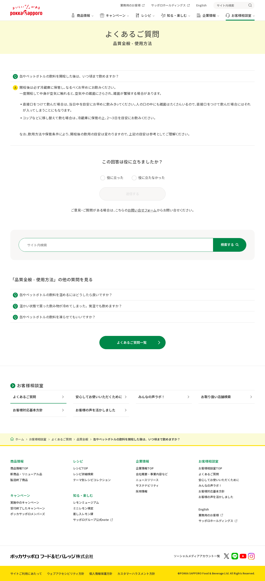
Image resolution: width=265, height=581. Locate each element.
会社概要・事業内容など (152, 474)
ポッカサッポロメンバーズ (27, 514)
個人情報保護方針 (100, 573)
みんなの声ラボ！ (210, 485)
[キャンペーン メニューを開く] (114, 17)
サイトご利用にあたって (26, 573)
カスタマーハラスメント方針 (136, 573)
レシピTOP (80, 468)
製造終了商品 (19, 480)
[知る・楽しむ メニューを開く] (175, 17)
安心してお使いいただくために (219, 480)
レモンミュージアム (86, 502)
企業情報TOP (145, 468)
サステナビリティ (147, 485)
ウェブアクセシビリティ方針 (65, 573)
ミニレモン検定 (83, 508)
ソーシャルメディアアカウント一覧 (197, 556)
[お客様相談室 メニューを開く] (240, 17)
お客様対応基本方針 (212, 491)
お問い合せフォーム (142, 210)
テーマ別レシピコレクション (92, 480)
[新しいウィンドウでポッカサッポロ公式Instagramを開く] (251, 556)
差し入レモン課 (83, 514)
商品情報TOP (19, 468)
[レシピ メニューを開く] (144, 17)
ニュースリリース (147, 480)
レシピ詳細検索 (83, 474)
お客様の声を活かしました (216, 497)
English (204, 509)
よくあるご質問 (209, 474)
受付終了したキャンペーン (27, 508)
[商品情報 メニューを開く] (82, 17)
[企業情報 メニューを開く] (208, 17)
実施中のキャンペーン (24, 502)
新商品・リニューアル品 (26, 474)
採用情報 (141, 491)
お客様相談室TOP (210, 468)
